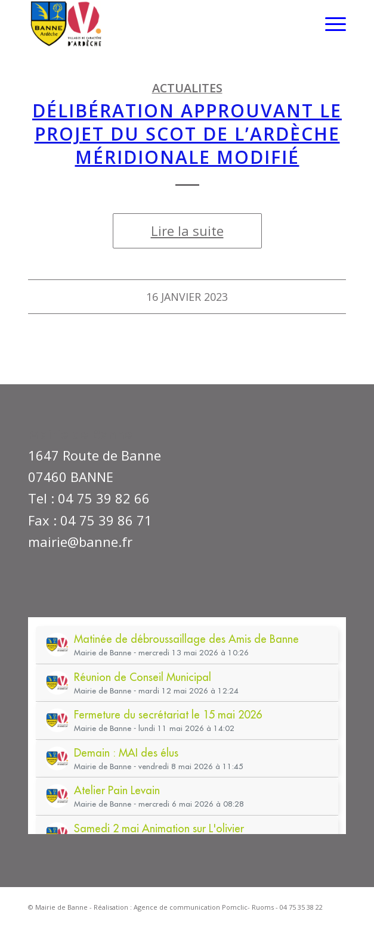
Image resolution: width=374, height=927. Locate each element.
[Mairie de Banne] (155, 24)
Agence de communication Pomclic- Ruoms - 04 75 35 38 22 (228, 907)
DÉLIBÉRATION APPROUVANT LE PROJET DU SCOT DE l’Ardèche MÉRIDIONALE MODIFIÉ (187, 133)
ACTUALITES (187, 88)
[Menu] (329, 24)
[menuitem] (329, 24)
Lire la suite (187, 230)
